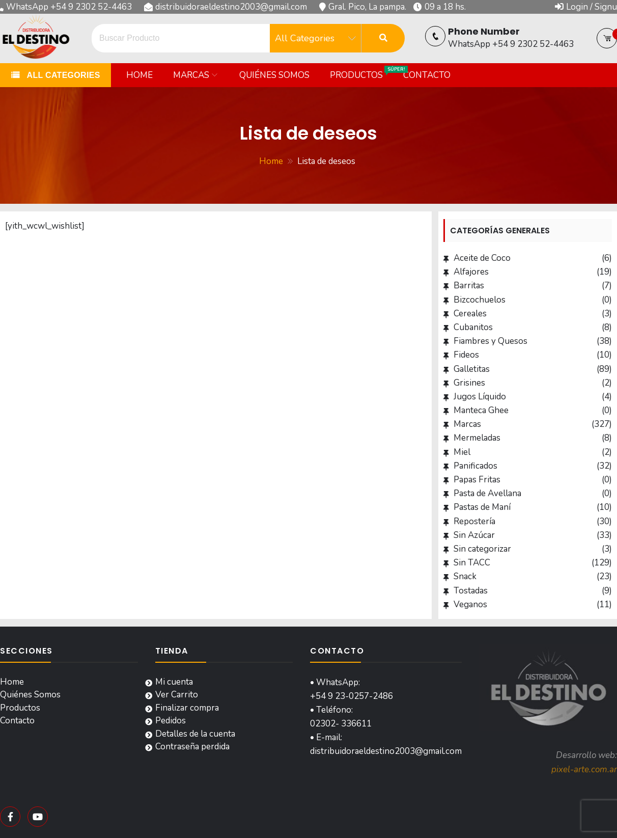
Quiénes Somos (274, 75)
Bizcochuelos (480, 300)
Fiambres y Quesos (490, 341)
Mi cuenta (174, 682)
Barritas (469, 285)
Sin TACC (472, 563)
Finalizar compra (187, 708)
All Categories (62, 75)
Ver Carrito (176, 694)
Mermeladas (477, 438)
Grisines (469, 383)
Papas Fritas (477, 479)
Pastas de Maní (482, 507)
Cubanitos (473, 327)
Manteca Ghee (481, 410)
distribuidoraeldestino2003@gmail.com (231, 7)
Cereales (470, 313)
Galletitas (472, 369)
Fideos (466, 355)
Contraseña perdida (192, 746)
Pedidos (170, 720)
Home (139, 75)
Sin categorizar (482, 549)
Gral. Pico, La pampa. (367, 7)
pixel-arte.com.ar (584, 769)
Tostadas (471, 591)
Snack (465, 576)
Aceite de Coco (482, 258)
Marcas (191, 75)
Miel (462, 452)
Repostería (474, 521)
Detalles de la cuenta (195, 734)
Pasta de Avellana (487, 493)
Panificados (475, 466)
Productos (361, 73)
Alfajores (471, 272)
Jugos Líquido (480, 396)
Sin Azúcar (474, 535)
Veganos (470, 604)
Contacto (427, 75)
